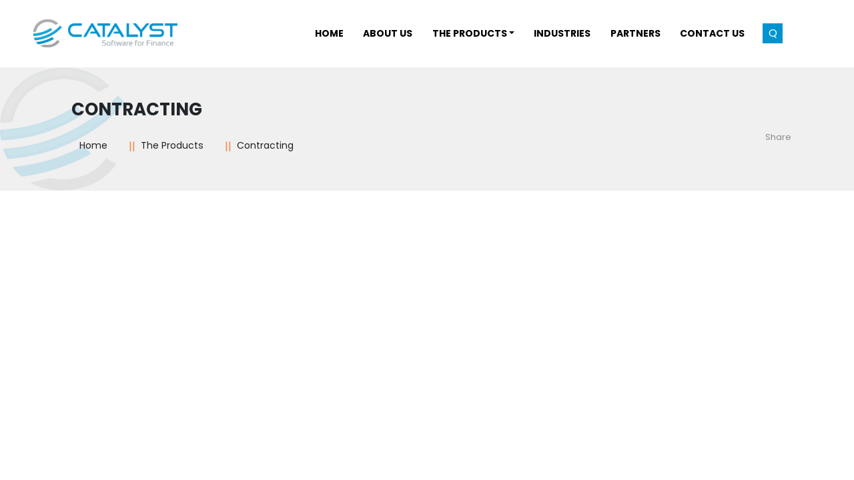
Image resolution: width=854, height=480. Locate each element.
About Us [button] (387, 33)
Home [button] (329, 33)
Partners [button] (635, 33)
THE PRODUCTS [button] (469, 33)
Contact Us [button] (712, 33)
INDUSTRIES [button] (562, 33)
